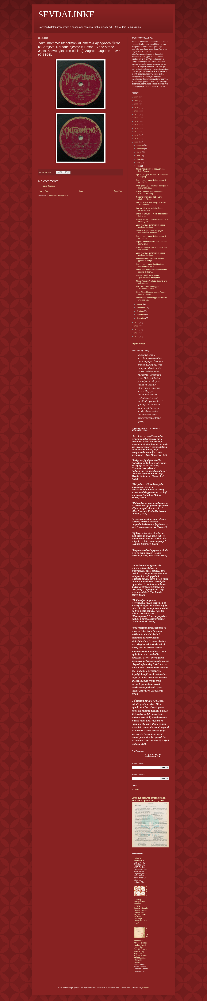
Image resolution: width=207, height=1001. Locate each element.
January (140, 145)
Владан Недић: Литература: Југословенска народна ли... (149, 276)
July (138, 166)
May (138, 159)
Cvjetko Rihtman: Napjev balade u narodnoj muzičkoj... (149, 192)
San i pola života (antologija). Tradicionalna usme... (147, 288)
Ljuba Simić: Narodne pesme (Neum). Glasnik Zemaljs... (151, 293)
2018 (136, 135)
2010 (136, 107)
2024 (136, 333)
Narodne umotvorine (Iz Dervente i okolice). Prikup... (149, 198)
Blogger (145, 988)
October (140, 311)
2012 (136, 114)
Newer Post (43, 191)
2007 (136, 97)
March (139, 152)
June (139, 162)
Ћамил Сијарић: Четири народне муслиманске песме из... (149, 232)
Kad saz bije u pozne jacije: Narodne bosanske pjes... (150, 209)
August (140, 304)
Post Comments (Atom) (58, 195)
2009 (136, 104)
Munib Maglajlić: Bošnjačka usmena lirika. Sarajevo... (150, 170)
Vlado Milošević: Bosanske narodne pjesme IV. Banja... (150, 260)
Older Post (118, 191)
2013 (136, 118)
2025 (136, 336)
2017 (136, 132)
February (140, 149)
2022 (136, 326)
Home (80, 191)
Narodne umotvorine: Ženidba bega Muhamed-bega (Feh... (150, 265)
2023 (136, 329)
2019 (136, 139)
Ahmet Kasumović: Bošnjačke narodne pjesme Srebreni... (151, 271)
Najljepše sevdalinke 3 (139, 859)
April (139, 156)
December (141, 318)
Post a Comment (48, 186)
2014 (136, 121)
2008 (136, 100)
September (141, 308)
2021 (136, 322)
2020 (136, 142)
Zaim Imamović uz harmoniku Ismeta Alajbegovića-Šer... (150, 226)
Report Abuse (138, 344)
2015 (136, 125)
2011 (136, 111)
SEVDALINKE (66, 14)
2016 (136, 128)
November (141, 315)
